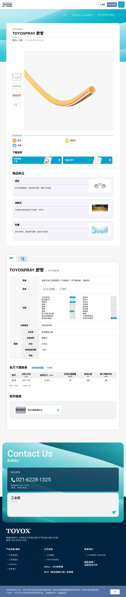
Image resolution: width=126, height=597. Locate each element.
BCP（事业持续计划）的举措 (58, 572)
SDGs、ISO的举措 (53, 567)
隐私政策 (62, 593)
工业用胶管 (13, 555)
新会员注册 (112, 4)
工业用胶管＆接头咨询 (96, 555)
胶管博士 (12, 569)
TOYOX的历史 (53, 560)
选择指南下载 (17, 160)
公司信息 (48, 549)
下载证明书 (69, 160)
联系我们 (88, 549)
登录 (103, 4)
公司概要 (50, 555)
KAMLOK (13, 564)
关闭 (115, 592)
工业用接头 (13, 560)
